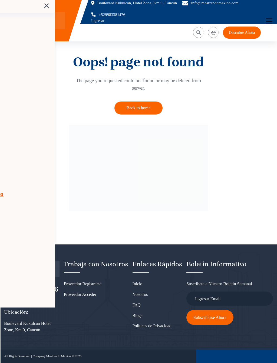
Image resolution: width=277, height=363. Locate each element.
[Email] (210, 3)
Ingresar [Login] (97, 20)
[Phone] (108, 15)
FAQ (137, 305)
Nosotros (140, 294)
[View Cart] (213, 32)
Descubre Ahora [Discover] (242, 32)
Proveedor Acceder (80, 294)
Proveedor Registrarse (83, 284)
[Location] (134, 3)
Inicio (138, 284)
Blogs (138, 316)
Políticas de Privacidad (152, 327)
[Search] (198, 32)
